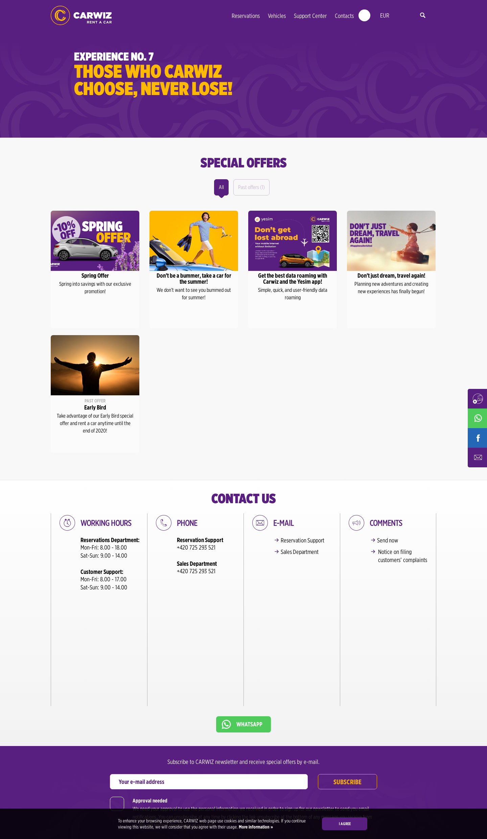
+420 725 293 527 (275, 793)
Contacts (344, 15)
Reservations (246, 15)
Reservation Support (304, 540)
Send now (388, 540)
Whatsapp (249, 633)
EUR (384, 15)
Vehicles (277, 15)
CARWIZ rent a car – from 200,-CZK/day (81, 15)
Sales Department (301, 551)
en (399, 16)
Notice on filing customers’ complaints (402, 555)
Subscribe (347, 691)
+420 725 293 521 (196, 547)
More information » (255, 827)
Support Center (310, 15)
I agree (345, 823)
